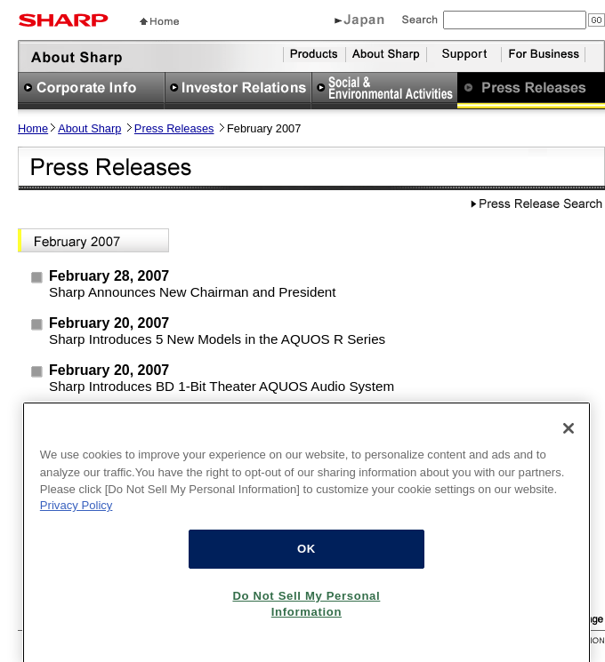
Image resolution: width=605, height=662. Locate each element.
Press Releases (174, 128)
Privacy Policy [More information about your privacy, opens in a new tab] (76, 512)
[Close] (568, 435)
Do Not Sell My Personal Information (306, 611)
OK (306, 555)
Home (33, 128)
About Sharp (89, 128)
